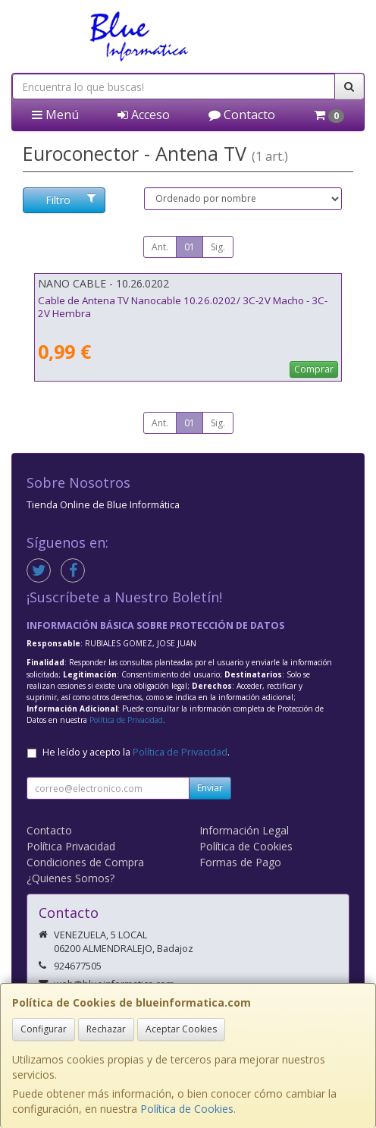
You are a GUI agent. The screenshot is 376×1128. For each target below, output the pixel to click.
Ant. (160, 246)
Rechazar (106, 1029)
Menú (55, 114)
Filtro (70, 200)
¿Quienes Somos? (70, 878)
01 (189, 246)
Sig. (218, 246)
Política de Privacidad (126, 720)
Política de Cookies (186, 1108)
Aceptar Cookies (181, 1029)
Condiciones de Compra (85, 862)
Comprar (314, 369)
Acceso (144, 114)
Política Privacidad (71, 846)
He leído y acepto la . (136, 752)
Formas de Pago (240, 862)
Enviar (210, 787)
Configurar (43, 1029)
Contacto (241, 114)
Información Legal (244, 830)
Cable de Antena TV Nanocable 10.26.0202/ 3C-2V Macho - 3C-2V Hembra (182, 307)
